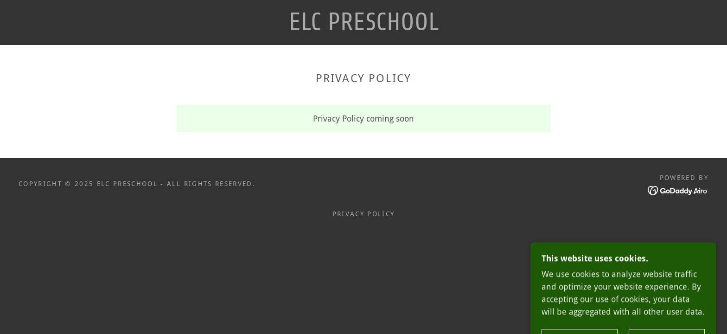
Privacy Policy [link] (363, 214)
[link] (363, 27)
